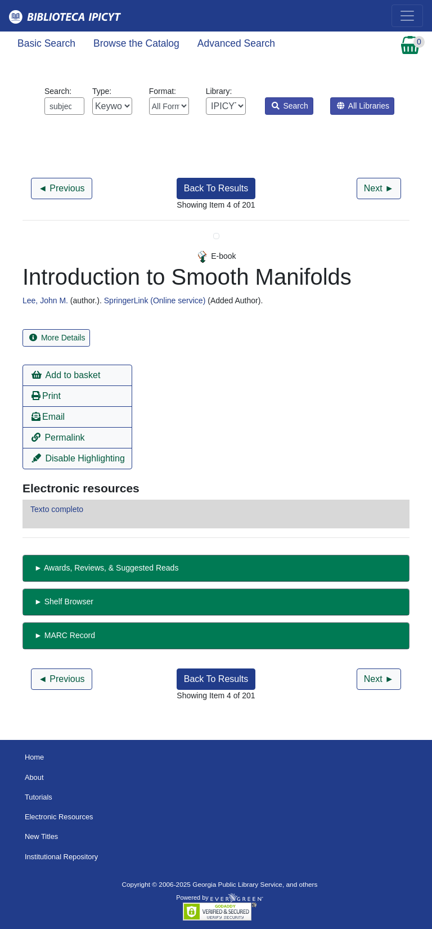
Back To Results (216, 188)
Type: (112, 101)
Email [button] (48, 416)
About (34, 777)
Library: (226, 101)
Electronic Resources (59, 817)
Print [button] (46, 396)
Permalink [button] (58, 437)
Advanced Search (236, 43)
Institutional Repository (61, 856)
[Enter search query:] (64, 106)
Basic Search (46, 43)
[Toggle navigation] (407, 16)
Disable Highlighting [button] (78, 458)
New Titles (41, 836)
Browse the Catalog (136, 43)
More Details (57, 337)
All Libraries (363, 105)
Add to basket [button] (66, 375)
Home (34, 757)
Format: (169, 101)
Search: (64, 101)
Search (290, 105)
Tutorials (38, 797)
